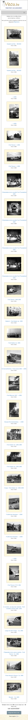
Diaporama (16, 22)
